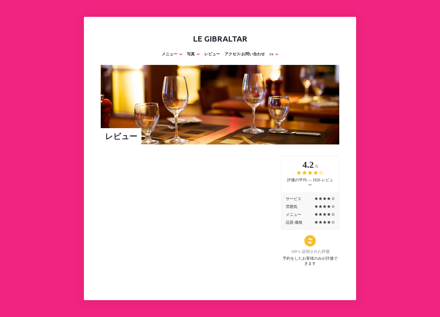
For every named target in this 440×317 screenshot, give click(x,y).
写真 (193, 54)
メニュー (172, 54)
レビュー (212, 54)
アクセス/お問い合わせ (244, 54)
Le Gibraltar (220, 38)
